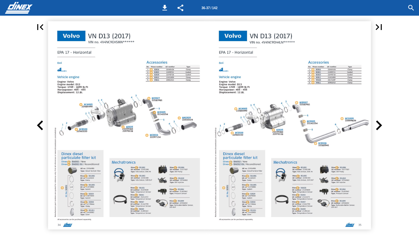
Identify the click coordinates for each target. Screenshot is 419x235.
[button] (165, 8)
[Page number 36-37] (209, 8)
